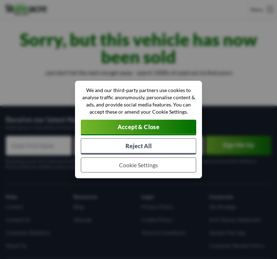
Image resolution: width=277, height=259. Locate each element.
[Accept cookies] (138, 128)
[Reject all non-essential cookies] (138, 146)
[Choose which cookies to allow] (138, 165)
